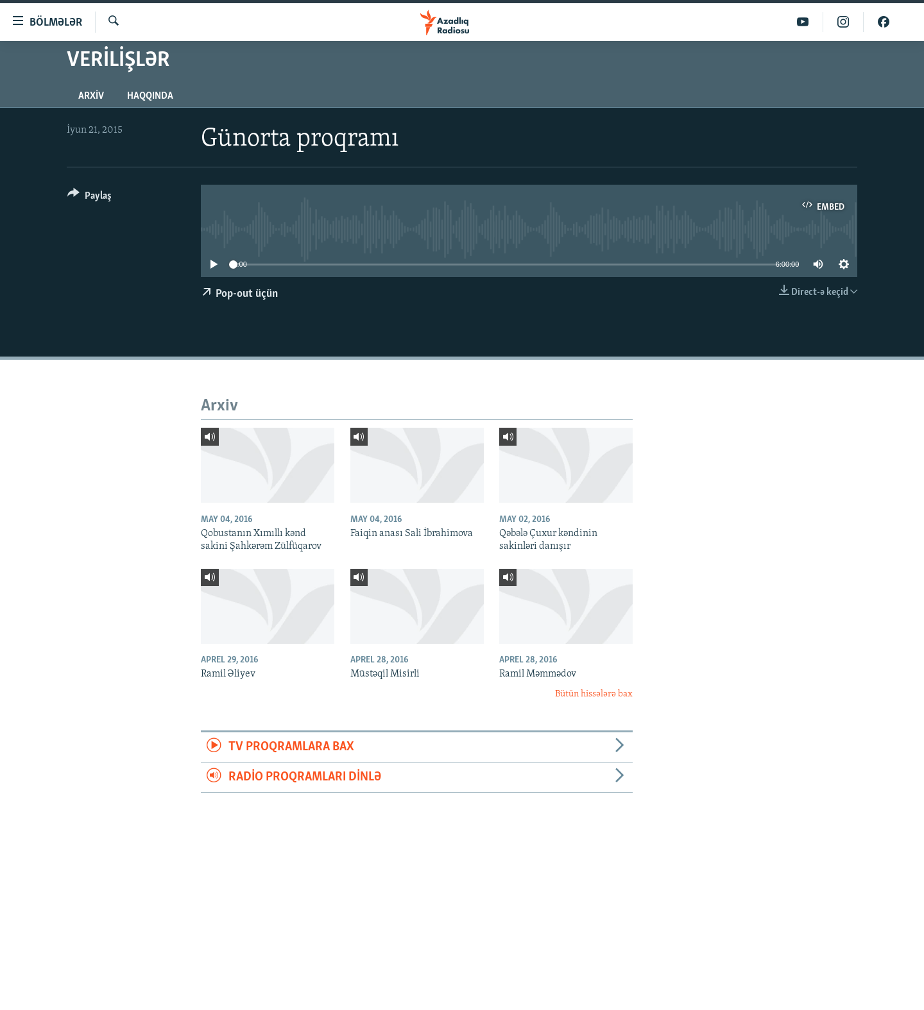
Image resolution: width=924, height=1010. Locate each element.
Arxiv (91, 96)
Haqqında (150, 96)
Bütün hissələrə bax (594, 694)
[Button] (89, 198)
